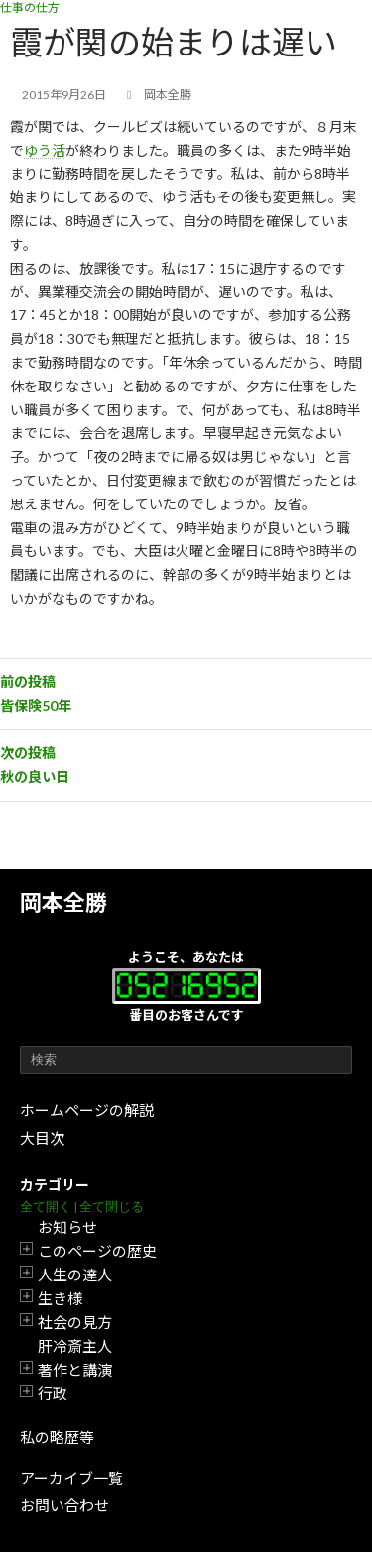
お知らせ (67, 1227)
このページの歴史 (97, 1251)
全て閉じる (111, 1206)
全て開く (45, 1206)
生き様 (60, 1298)
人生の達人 (75, 1274)
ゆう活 (44, 150)
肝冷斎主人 (75, 1346)
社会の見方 (75, 1322)
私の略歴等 (57, 1437)
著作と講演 (75, 1370)
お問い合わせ (64, 1505)
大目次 (42, 1138)
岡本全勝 (63, 902)
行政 (52, 1393)
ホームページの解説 (87, 1110)
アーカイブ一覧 (71, 1478)
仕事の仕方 (30, 7)
